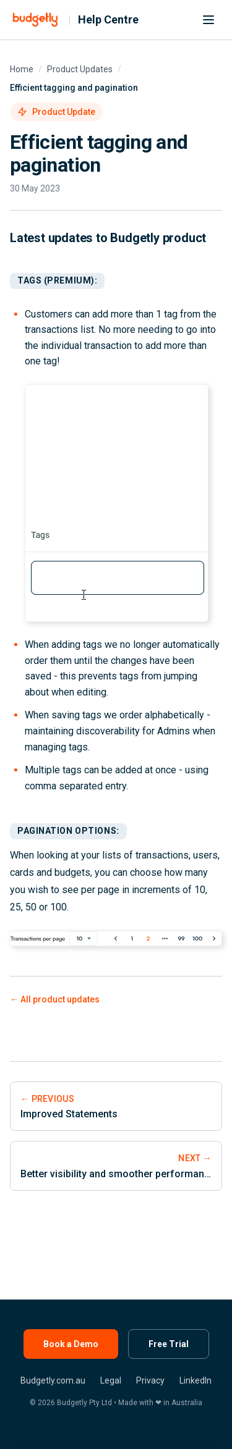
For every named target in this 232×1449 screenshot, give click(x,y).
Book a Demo (70, 1344)
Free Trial (168, 1344)
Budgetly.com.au (52, 1380)
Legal (110, 1380)
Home (21, 69)
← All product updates (55, 999)
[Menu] (208, 19)
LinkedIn (195, 1380)
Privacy (150, 1380)
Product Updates (80, 69)
